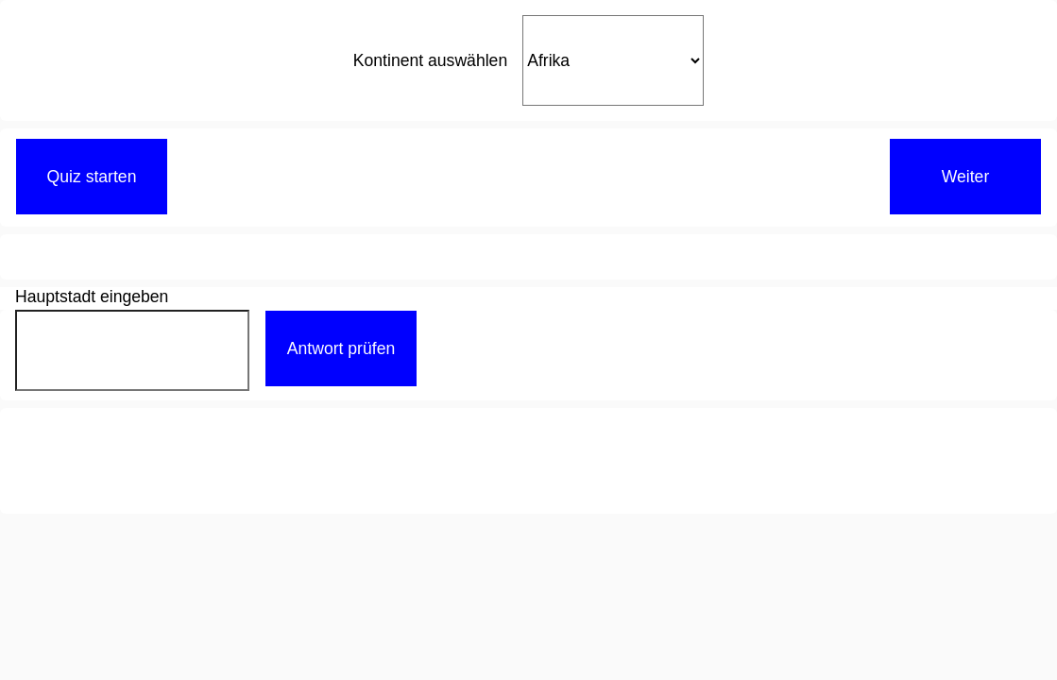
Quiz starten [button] (92, 176)
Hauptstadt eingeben (91, 294)
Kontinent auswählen (430, 60)
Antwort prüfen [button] (341, 348)
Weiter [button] (966, 176)
